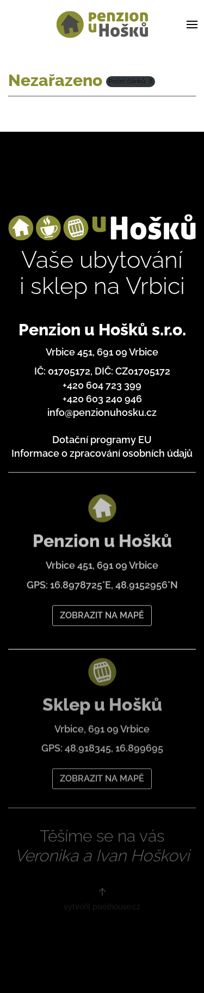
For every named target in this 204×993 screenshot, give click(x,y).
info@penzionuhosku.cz (102, 412)
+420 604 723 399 (102, 385)
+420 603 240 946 (102, 398)
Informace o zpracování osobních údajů (102, 453)
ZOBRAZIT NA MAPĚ (102, 611)
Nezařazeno (55, 80)
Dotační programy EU (102, 439)
